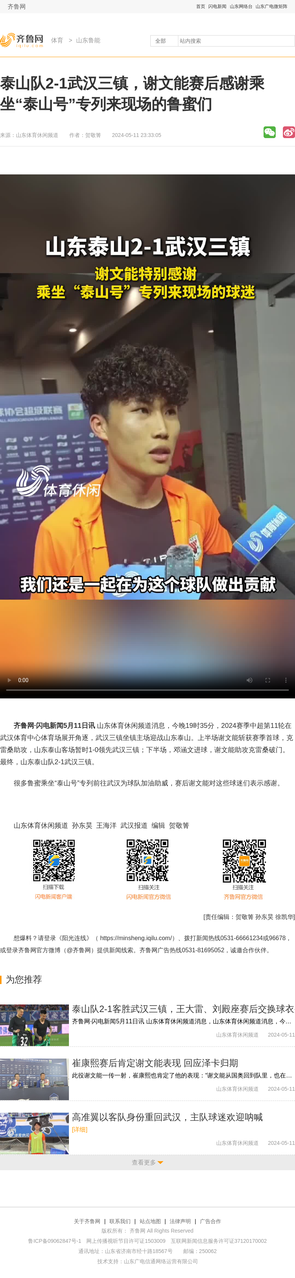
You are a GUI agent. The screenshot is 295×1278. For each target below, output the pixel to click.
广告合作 (210, 1221)
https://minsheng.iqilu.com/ (136, 938)
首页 (200, 6)
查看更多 (144, 1162)
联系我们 (120, 1221)
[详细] (79, 1129)
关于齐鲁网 (87, 1221)
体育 (57, 40)
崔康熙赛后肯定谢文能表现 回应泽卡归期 (155, 1063)
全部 (160, 41)
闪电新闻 (217, 6)
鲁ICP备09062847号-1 (54, 1241)
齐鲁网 (17, 6)
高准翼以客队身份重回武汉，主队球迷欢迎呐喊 (167, 1117)
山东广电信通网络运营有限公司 (161, 1261)
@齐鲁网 (79, 950)
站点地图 (150, 1221)
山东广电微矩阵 (271, 6)
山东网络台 (241, 6)
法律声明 (180, 1221)
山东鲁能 (88, 40)
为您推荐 (24, 979)
